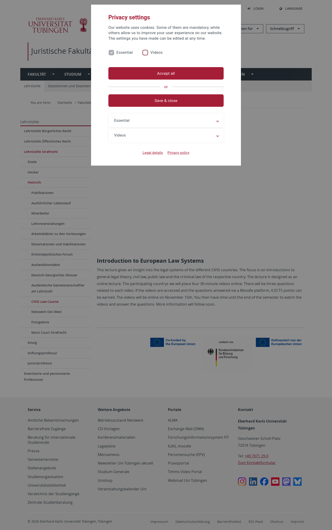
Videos (156, 52)
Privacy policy (178, 153)
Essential (124, 52)
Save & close (166, 100)
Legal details (153, 153)
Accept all (166, 73)
